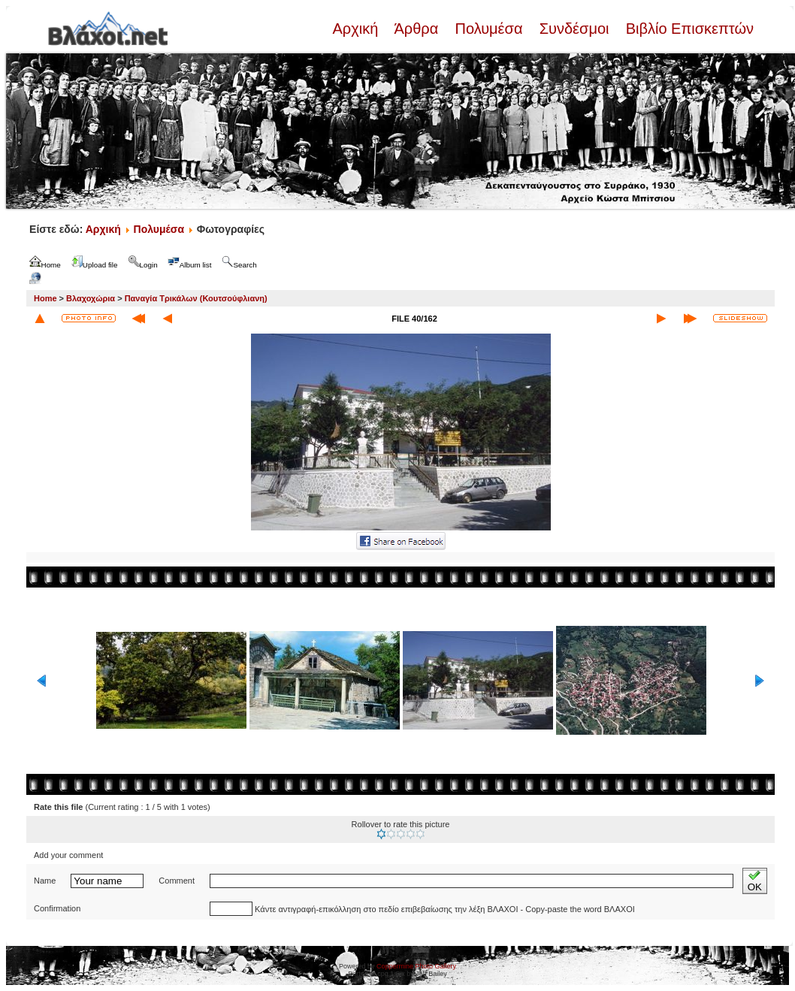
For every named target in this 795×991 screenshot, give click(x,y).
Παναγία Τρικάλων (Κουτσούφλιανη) (196, 298)
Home (45, 298)
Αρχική (357, 28)
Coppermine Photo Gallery (416, 966)
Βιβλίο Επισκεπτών (687, 28)
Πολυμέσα (489, 28)
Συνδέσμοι (574, 28)
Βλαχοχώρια (90, 298)
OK (755, 881)
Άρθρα (417, 28)
